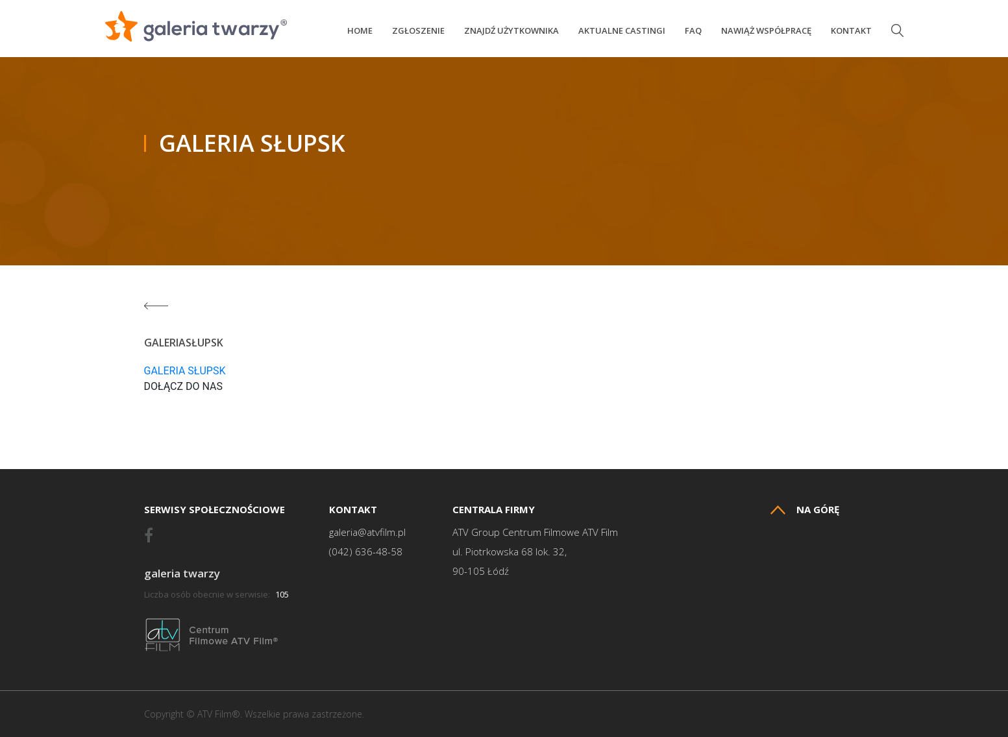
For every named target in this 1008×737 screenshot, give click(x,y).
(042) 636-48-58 (365, 552)
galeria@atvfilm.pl (367, 532)
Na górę (804, 509)
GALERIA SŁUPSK (185, 371)
